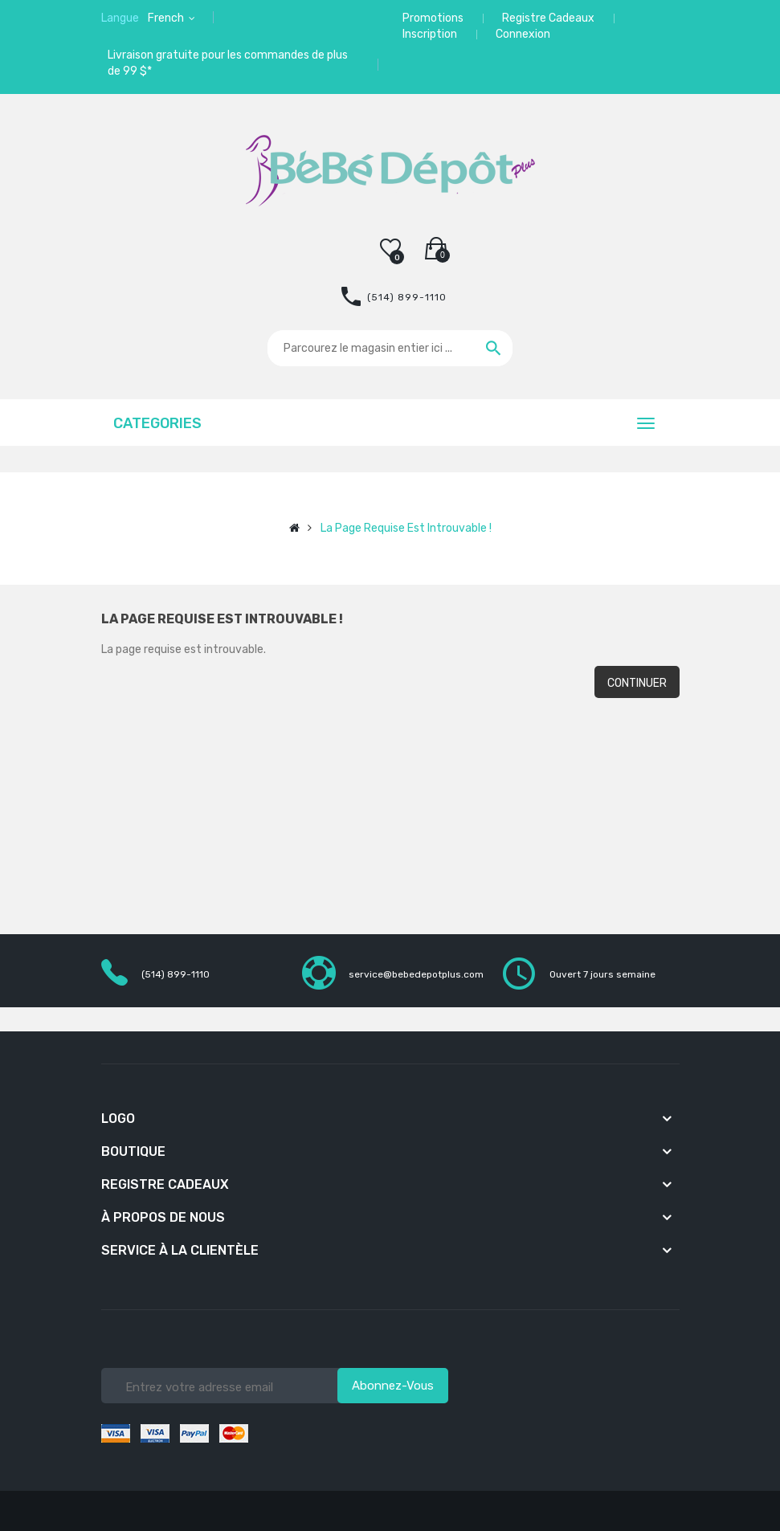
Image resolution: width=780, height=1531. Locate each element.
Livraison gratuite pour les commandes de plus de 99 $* (228, 63)
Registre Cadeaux (548, 18)
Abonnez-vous (393, 1385)
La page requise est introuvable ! (406, 528)
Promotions (433, 18)
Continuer (637, 683)
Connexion (523, 34)
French (167, 18)
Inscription (429, 34)
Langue (120, 18)
